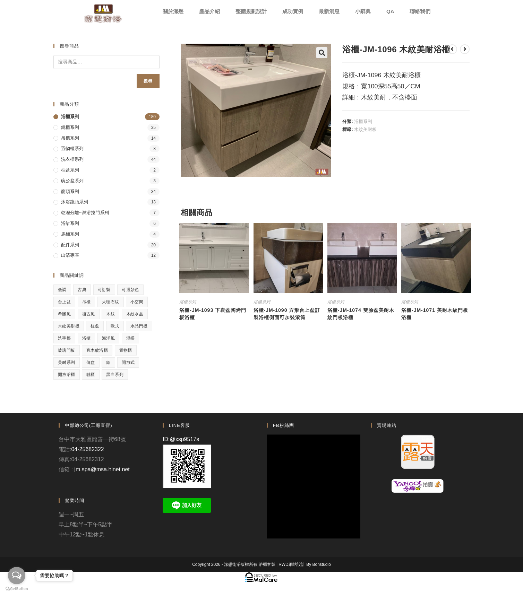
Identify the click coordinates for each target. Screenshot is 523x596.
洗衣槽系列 (72, 159)
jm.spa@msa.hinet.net (101, 469)
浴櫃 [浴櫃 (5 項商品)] (86, 338)
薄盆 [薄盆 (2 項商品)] (90, 362)
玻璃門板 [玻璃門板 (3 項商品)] (66, 350)
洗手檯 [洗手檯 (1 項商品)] (64, 338)
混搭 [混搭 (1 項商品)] (130, 338)
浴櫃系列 (363, 121)
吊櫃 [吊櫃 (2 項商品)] (86, 301)
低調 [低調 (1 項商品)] (62, 289)
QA (390, 11)
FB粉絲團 (283, 425)
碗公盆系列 (72, 180)
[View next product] (465, 49)
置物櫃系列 (72, 148)
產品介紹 (209, 11)
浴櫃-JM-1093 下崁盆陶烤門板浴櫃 (212, 313)
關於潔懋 (173, 11)
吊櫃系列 (70, 138)
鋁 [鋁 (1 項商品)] (108, 362)
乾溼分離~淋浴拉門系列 (85, 212)
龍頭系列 (70, 191)
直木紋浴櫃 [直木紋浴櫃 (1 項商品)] (97, 350)
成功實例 (292, 11)
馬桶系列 (70, 234)
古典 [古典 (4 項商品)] (82, 289)
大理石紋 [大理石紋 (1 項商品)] (110, 301)
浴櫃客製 (267, 564)
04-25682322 (87, 449)
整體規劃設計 (251, 11)
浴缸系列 (70, 223)
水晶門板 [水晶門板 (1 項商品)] (139, 326)
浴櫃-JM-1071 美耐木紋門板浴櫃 (434, 313)
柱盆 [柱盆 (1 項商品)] (95, 326)
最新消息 (329, 11)
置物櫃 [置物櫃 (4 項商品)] (125, 350)
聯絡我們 (420, 11)
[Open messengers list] (16, 575)
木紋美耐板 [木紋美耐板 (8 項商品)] (68, 326)
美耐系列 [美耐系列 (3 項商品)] (66, 362)
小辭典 (363, 11)
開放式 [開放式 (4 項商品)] (128, 362)
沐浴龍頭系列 (74, 201)
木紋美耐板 (365, 129)
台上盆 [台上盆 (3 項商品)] (64, 301)
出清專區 (70, 255)
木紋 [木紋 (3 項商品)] (110, 314)
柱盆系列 (70, 170)
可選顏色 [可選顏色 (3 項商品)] (130, 289)
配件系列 (70, 244)
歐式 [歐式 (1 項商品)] (115, 326)
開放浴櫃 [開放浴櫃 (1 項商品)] (66, 374)
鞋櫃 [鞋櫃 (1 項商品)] (90, 374)
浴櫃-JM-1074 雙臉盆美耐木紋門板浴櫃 (360, 313)
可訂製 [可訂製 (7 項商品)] (104, 289)
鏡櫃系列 (70, 127)
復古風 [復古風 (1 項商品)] (88, 314)
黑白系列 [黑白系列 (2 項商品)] (114, 374)
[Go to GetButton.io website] (17, 589)
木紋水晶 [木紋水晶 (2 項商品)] (135, 314)
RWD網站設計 (291, 564)
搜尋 (148, 81)
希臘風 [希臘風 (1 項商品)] (64, 314)
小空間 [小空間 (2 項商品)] (136, 301)
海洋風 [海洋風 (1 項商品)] (108, 338)
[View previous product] (452, 49)
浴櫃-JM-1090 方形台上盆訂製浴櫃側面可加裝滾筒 (287, 313)
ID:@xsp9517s (181, 439)
